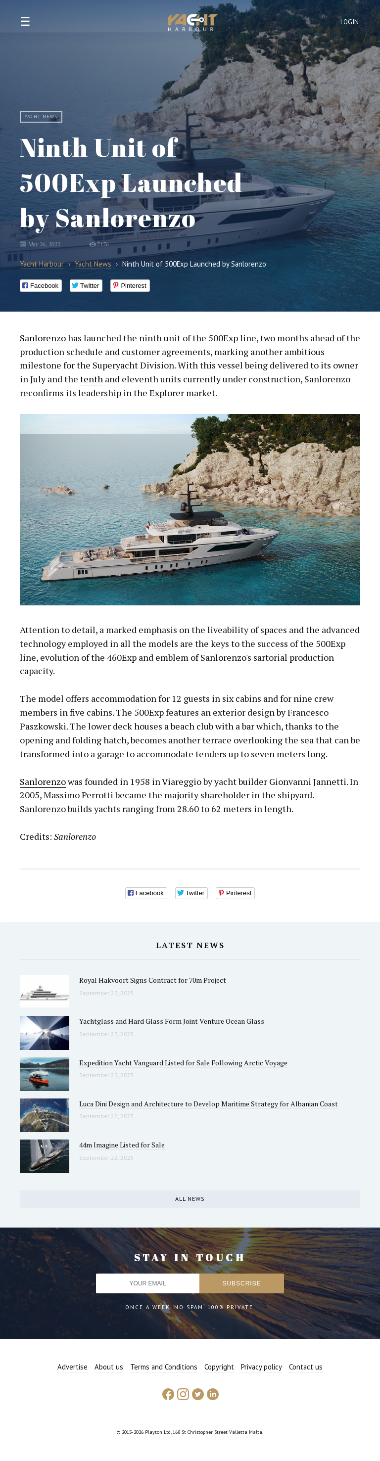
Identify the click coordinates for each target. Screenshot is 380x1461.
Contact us (306, 1366)
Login (349, 22)
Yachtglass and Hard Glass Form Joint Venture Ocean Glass (171, 1021)
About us (109, 1366)
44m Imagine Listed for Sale (122, 1144)
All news (190, 1198)
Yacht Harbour (193, 24)
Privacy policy (261, 1366)
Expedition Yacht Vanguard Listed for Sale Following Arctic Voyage (183, 1062)
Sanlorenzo (43, 338)
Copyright (219, 1366)
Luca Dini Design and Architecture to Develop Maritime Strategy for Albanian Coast (208, 1103)
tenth (91, 379)
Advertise (72, 1366)
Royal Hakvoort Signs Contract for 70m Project (152, 980)
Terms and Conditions (163, 1366)
